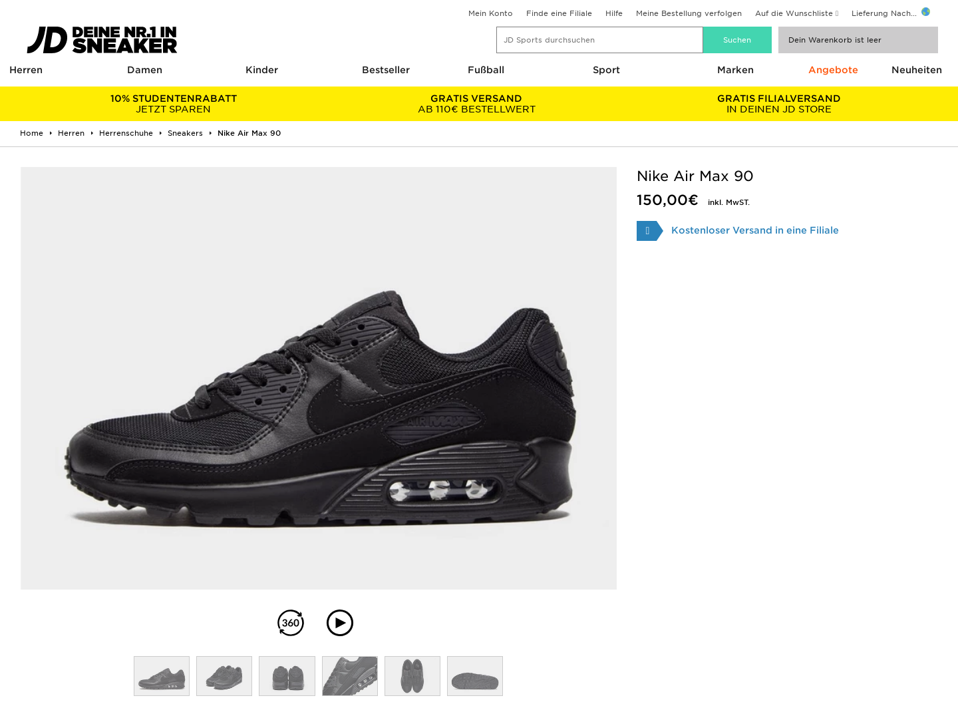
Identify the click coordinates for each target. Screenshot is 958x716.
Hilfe (614, 13)
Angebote (833, 70)
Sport (606, 70)
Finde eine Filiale (559, 13)
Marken (735, 70)
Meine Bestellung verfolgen (689, 13)
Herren (26, 70)
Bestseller (386, 70)
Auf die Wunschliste (794, 13)
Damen (144, 70)
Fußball (486, 70)
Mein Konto (490, 13)
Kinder (261, 70)
